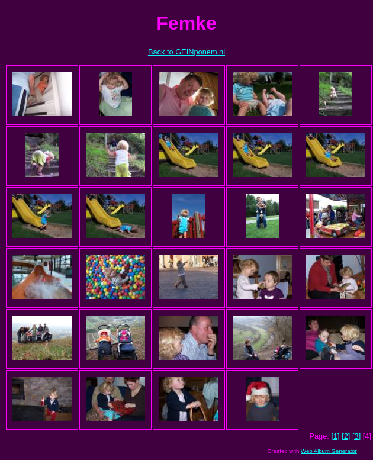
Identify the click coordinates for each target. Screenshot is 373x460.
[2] (346, 436)
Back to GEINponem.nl (186, 51)
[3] (356, 436)
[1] (335, 436)
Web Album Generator (329, 451)
